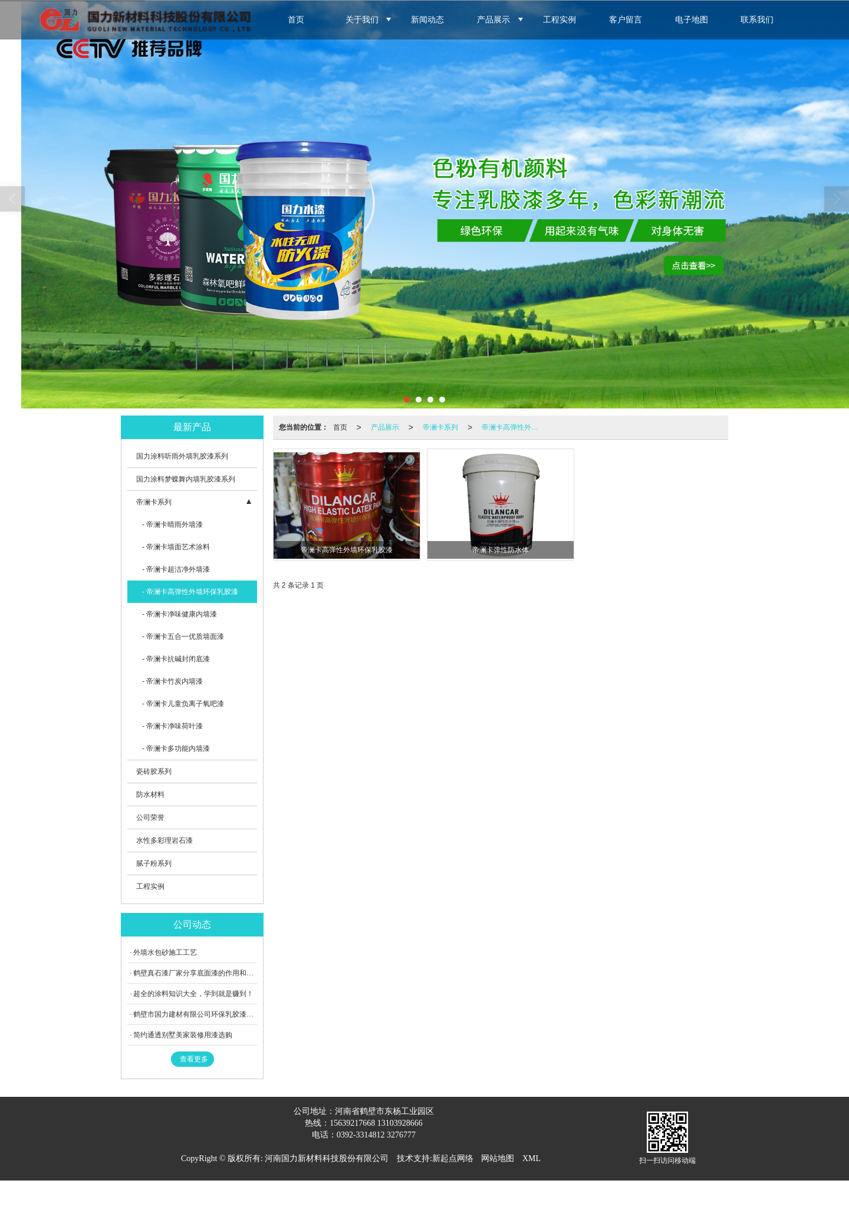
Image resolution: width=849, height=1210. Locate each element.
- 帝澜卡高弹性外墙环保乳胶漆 (190, 592)
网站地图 (497, 1158)
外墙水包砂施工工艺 (165, 952)
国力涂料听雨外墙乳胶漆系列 (182, 456)
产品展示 (493, 19)
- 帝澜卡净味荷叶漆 (172, 726)
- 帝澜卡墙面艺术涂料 (176, 547)
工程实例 (559, 19)
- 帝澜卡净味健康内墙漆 (179, 614)
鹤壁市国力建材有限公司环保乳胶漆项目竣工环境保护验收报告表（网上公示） (257, 1014)
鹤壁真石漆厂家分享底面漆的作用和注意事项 (204, 973)
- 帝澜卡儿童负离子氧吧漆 (183, 704)
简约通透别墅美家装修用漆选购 (182, 1035)
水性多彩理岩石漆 (164, 840)
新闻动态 (427, 19)
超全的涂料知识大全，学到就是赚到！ (193, 994)
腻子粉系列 (154, 863)
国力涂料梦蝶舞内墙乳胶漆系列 (185, 479)
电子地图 (691, 19)
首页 (296, 19)
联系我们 (757, 19)
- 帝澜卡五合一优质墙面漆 (183, 636)
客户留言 (625, 19)
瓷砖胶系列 (154, 771)
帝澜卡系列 (440, 427)
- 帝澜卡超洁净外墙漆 (176, 569)
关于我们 (362, 19)
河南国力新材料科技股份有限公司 (327, 1158)
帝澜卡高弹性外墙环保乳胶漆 (513, 427)
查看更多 (194, 1059)
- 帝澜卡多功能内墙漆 (176, 748)
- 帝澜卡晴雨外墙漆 (172, 524)
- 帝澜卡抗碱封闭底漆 (176, 659)
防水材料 (150, 794)
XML (531, 1158)
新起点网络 (452, 1158)
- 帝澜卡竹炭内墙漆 (172, 681)
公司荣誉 (150, 817)
